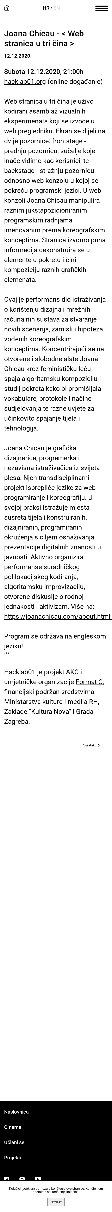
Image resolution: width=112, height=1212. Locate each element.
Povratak (88, 745)
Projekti (12, 1157)
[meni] (101, 8)
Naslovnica (16, 1111)
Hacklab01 (20, 672)
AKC (72, 672)
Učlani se (14, 1142)
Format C (89, 682)
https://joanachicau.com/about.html (58, 616)
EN (57, 8)
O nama (12, 1127)
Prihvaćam (56, 1201)
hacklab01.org (25, 81)
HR (46, 8)
